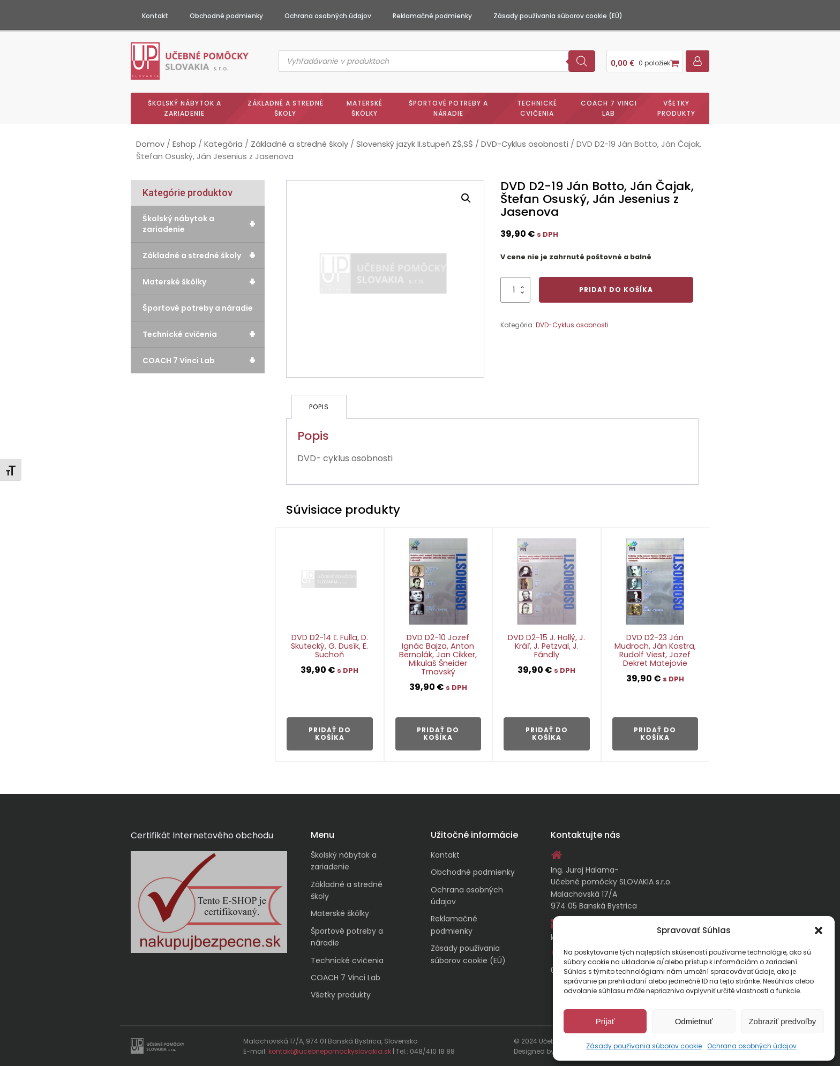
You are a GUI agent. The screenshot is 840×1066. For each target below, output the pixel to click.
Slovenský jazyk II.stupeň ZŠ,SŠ (414, 144)
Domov (150, 144)
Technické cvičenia (537, 108)
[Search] (581, 61)
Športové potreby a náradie (448, 108)
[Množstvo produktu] (515, 290)
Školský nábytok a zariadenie (184, 108)
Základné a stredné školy (286, 108)
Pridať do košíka (616, 289)
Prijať (605, 1021)
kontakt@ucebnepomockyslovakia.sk (329, 1051)
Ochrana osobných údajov (752, 1045)
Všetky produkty (676, 108)
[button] (818, 930)
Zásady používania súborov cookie (644, 1045)
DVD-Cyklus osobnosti (524, 144)
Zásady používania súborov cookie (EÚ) (557, 15)
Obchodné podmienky (226, 15)
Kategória (223, 144)
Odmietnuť (694, 1021)
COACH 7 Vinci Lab (609, 108)
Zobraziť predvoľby (782, 1021)
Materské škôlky (364, 108)
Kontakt (155, 15)
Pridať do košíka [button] (330, 733)
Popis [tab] (319, 406)
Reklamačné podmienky (432, 15)
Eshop (184, 144)
